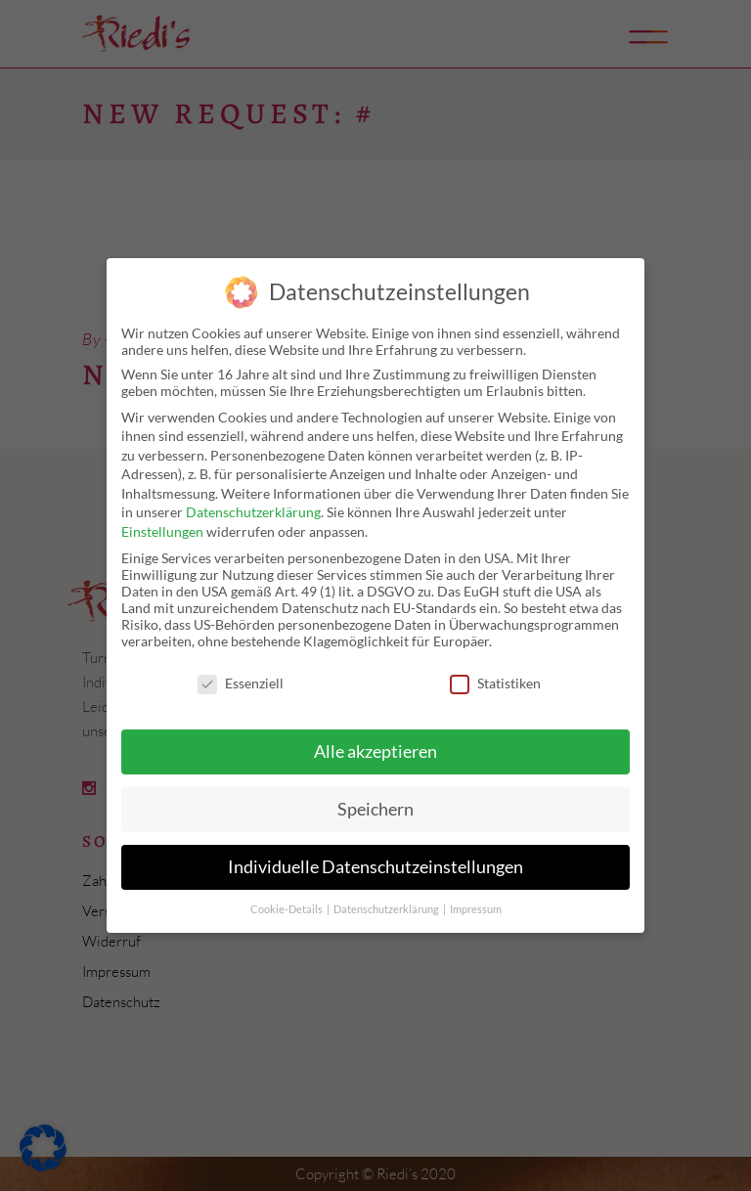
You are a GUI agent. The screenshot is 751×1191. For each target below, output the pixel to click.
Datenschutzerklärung (253, 512)
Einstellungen (162, 531)
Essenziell (241, 683)
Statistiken (495, 683)
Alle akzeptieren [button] (375, 751)
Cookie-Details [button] (287, 909)
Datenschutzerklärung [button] (387, 909)
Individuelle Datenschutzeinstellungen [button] (375, 867)
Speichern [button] (375, 809)
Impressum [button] (476, 909)
